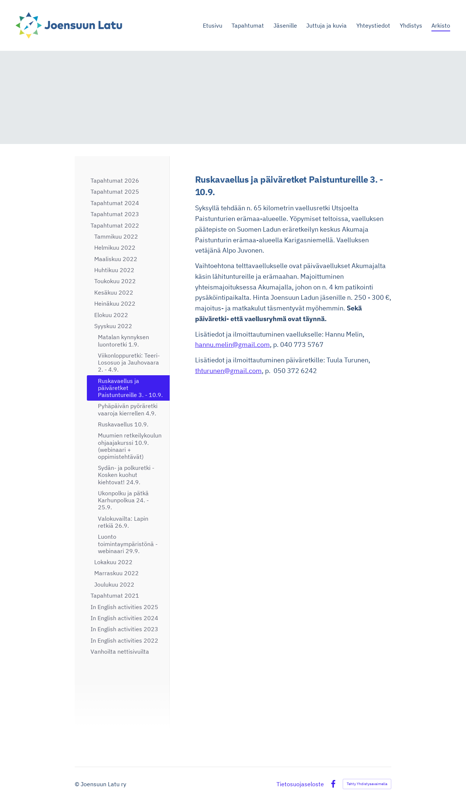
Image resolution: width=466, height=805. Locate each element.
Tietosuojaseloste (300, 784)
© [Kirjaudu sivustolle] (78, 784)
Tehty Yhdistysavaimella (367, 783)
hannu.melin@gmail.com (232, 344)
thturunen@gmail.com (228, 370)
